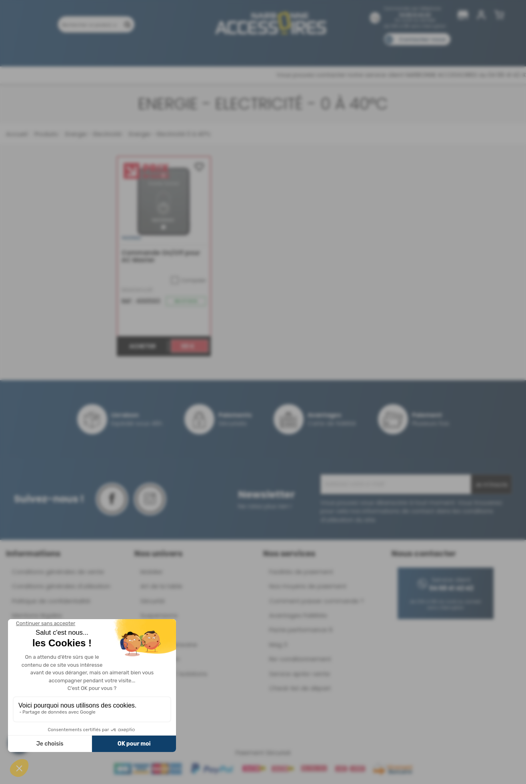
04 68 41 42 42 (415, 15)
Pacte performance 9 (300, 630)
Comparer (188, 280)
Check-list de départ (300, 688)
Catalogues (375, 51)
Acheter (142, 346)
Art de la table (161, 586)
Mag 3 (278, 644)
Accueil (16, 134)
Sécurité (152, 601)
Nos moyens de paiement (307, 586)
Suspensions (159, 615)
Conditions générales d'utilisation (61, 586)
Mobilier (151, 571)
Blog (410, 51)
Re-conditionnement (300, 659)
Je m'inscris (491, 484)
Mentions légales (37, 615)
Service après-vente (299, 674)
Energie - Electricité (93, 134)
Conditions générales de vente (58, 571)
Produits (62, 51)
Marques (278, 51)
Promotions (103, 51)
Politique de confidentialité (51, 601)
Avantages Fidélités (298, 615)
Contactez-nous (422, 39)
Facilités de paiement (301, 571)
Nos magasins (234, 51)
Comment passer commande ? (316, 601)
